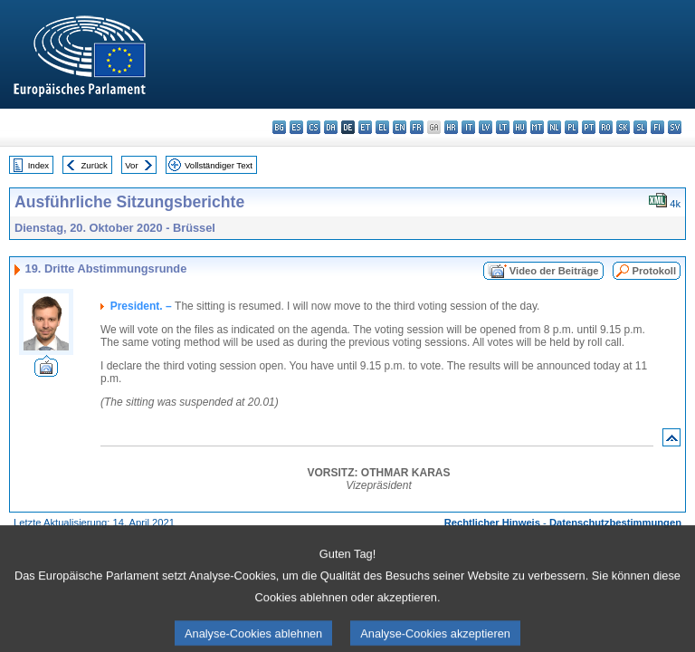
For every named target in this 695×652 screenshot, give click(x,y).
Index (38, 165)
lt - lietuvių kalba (502, 127)
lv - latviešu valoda (485, 127)
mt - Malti (537, 127)
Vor (131, 165)
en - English (399, 127)
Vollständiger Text (218, 165)
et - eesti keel (365, 127)
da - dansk (331, 127)
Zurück (94, 165)
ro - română (606, 127)
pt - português (588, 127)
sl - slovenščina (640, 127)
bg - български (279, 127)
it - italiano (468, 127)
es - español (296, 127)
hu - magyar (520, 127)
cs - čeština (313, 127)
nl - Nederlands (554, 127)
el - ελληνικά (382, 127)
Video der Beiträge (554, 270)
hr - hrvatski (451, 127)
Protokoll (654, 270)
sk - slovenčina (623, 127)
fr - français (417, 127)
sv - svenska (674, 127)
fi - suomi (657, 127)
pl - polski (571, 127)
